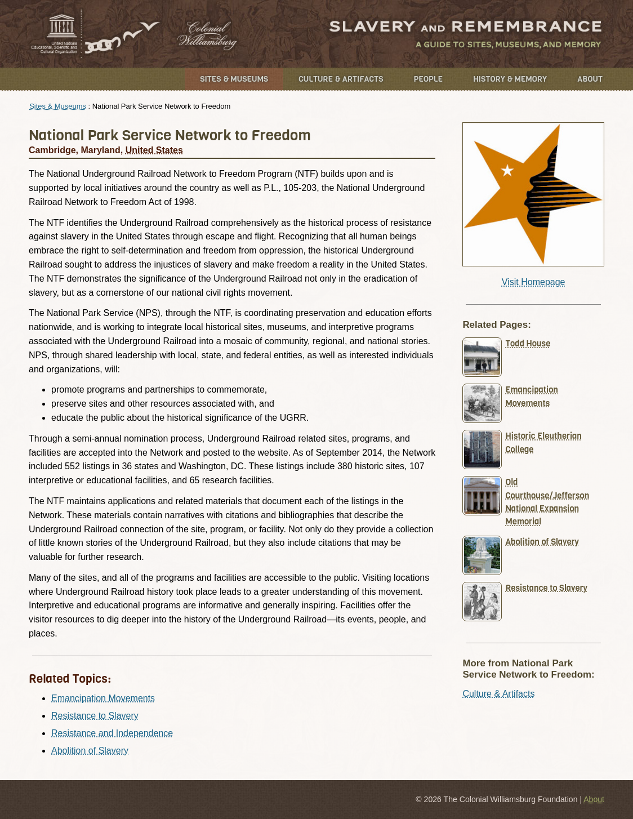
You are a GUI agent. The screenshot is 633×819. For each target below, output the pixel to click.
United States (154, 150)
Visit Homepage (533, 282)
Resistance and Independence (112, 733)
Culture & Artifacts (340, 79)
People (428, 79)
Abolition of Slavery (89, 750)
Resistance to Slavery (95, 715)
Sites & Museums (234, 79)
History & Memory (510, 79)
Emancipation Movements (103, 698)
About (590, 79)
